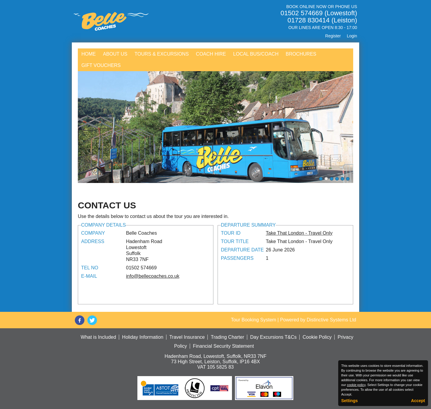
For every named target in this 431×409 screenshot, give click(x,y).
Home (88, 54)
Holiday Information (142, 337)
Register (333, 35)
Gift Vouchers (101, 65)
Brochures (301, 54)
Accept (418, 400)
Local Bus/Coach (255, 54)
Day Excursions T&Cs (273, 337)
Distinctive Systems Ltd (331, 319)
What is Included (98, 337)
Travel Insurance (187, 337)
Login (352, 35)
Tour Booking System (253, 319)
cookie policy (356, 385)
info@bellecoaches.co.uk (152, 276)
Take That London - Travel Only (299, 233)
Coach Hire (211, 54)
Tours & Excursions (162, 54)
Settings (349, 400)
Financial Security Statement (223, 346)
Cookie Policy (317, 337)
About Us (115, 54)
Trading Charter (227, 337)
